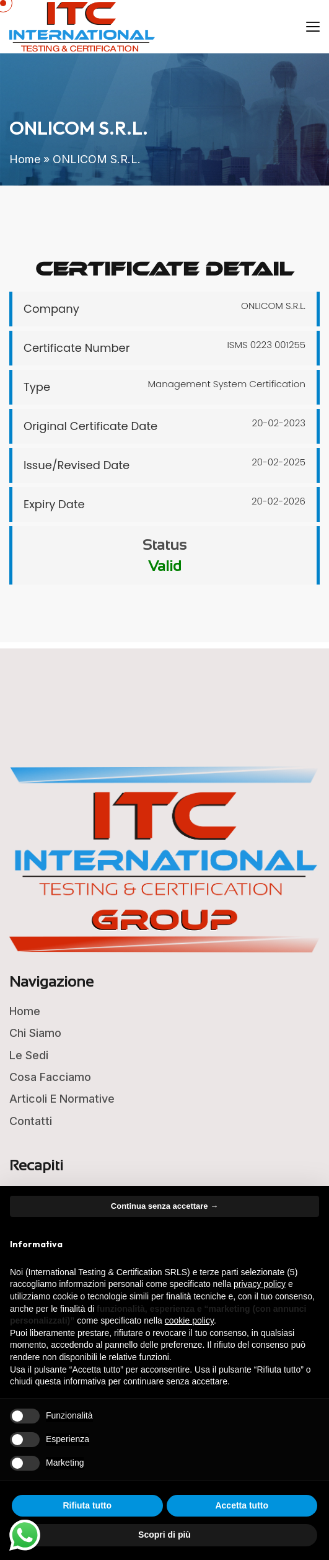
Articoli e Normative (62, 1098)
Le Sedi (28, 1055)
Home (24, 159)
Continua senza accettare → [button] (164, 1206)
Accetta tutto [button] (241, 1505)
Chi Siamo (35, 1032)
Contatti (30, 1120)
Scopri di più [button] (164, 1535)
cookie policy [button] (189, 1320)
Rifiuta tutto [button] (87, 1505)
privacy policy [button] (260, 1284)
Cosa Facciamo (50, 1076)
